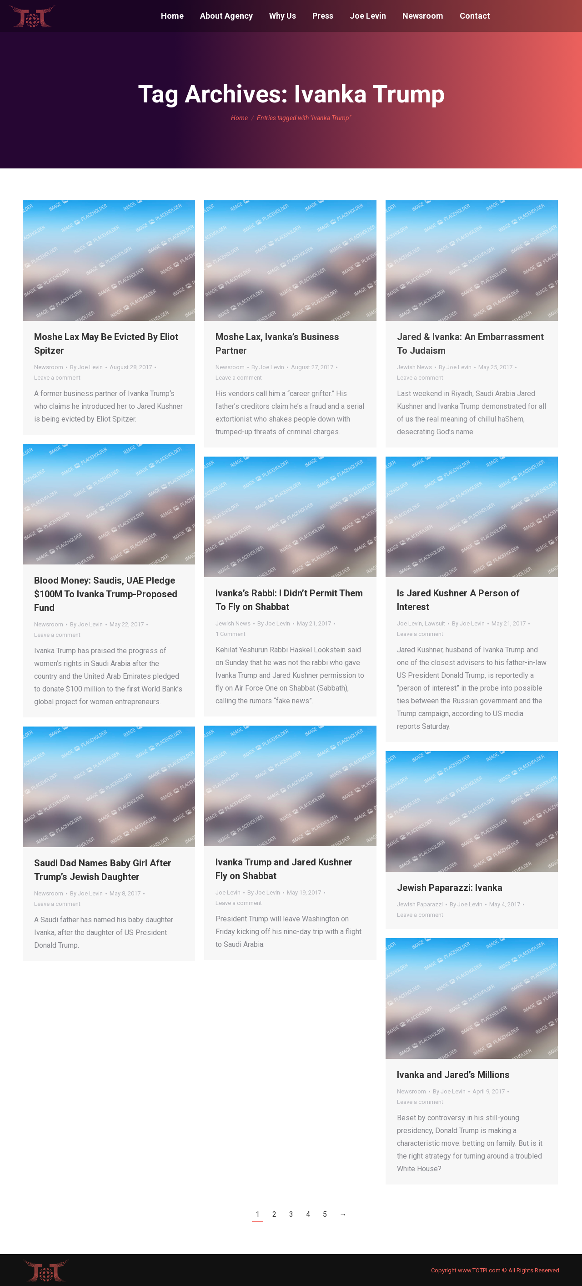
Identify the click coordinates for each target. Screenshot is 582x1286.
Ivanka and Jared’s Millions (453, 1074)
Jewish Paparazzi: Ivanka (449, 887)
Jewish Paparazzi (420, 904)
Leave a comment (57, 377)
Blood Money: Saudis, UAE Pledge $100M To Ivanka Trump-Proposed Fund (105, 594)
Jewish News (414, 367)
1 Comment (231, 633)
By (86, 367)
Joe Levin (409, 623)
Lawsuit (435, 623)
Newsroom (48, 367)
